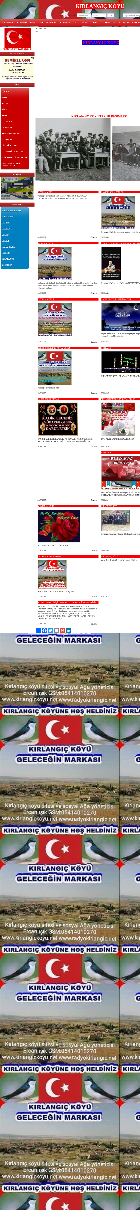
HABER (5, 91)
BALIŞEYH (7, 229)
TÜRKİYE (6, 115)
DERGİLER (7, 127)
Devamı (94, 237)
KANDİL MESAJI (45, 243)
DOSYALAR (109, 22)
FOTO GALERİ (81, 22)
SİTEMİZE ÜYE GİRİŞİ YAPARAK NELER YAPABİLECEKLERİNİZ (67, 602)
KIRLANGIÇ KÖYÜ (109, 506)
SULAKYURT (8, 259)
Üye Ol (63, 15)
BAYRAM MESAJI (46, 299)
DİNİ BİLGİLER (9, 145)
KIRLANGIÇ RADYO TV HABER (55, 22)
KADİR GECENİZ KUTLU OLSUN (116, 299)
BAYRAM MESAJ (45, 192)
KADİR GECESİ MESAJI (48, 399)
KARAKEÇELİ (9, 247)
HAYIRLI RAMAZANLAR (112, 192)
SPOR (4, 97)
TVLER (5, 103)
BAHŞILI (6, 223)
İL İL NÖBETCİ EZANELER (15, 157)
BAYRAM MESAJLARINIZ (49, 556)
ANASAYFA (7, 22)
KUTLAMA (106, 348)
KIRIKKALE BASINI (11, 211)
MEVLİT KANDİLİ (46, 506)
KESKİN (6, 253)
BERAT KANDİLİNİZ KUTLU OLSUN (54, 348)
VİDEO (96, 22)
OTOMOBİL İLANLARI (13, 151)
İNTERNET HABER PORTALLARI (11, 164)
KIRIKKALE (8, 217)
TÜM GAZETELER (11, 133)
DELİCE (6, 241)
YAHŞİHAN (7, 265)
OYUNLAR (7, 121)
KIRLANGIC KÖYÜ (26, 22)
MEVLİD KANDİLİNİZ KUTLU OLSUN (118, 399)
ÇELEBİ (5, 235)
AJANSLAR (7, 139)
